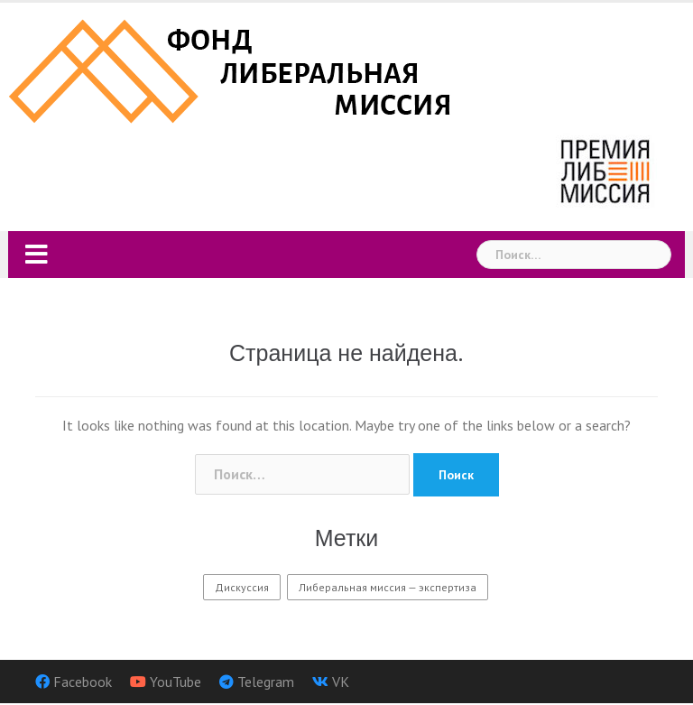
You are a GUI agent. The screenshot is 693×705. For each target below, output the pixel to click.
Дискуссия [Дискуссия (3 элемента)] (242, 587)
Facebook (82, 682)
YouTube (175, 682)
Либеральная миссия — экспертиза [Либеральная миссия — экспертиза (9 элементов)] (387, 587)
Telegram (265, 682)
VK (340, 682)
